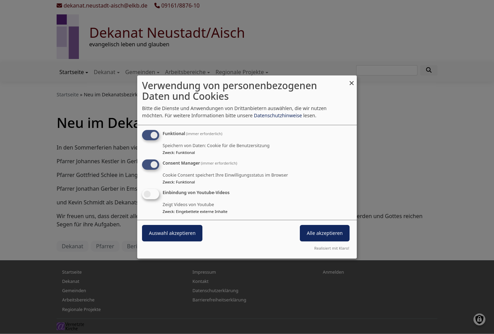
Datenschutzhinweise (278, 115)
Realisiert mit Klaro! (331, 248)
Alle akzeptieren (325, 233)
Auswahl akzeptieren (172, 233)
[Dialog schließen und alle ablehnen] (351, 79)
